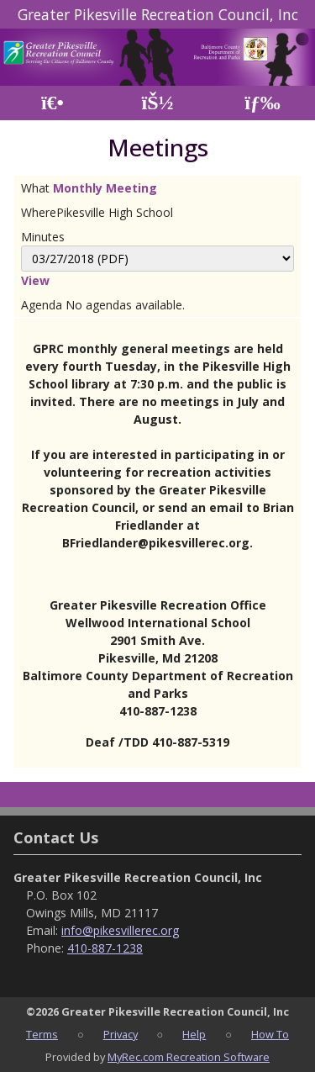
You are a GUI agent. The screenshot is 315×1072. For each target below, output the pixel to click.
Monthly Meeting (105, 188)
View (35, 280)
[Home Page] (52, 103)
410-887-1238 (105, 948)
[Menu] (262, 103)
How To (270, 1034)
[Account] (157, 103)
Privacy (120, 1034)
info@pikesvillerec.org (120, 930)
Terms (42, 1034)
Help (194, 1034)
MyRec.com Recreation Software (189, 1056)
